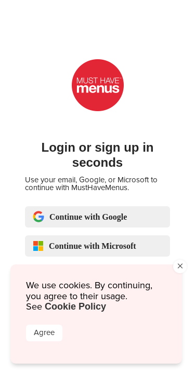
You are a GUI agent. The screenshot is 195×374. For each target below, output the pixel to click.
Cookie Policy (75, 306)
